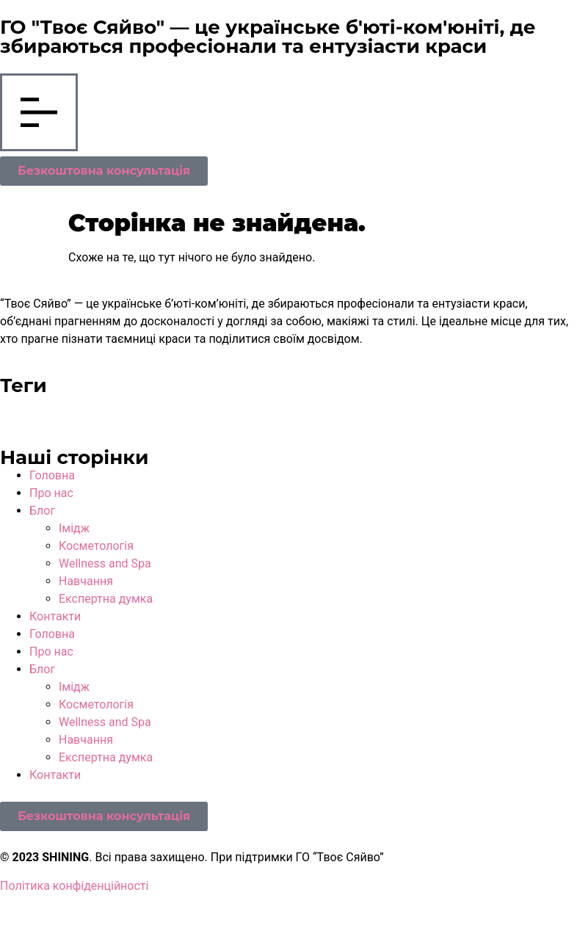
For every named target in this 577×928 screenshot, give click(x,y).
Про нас (51, 493)
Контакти (55, 616)
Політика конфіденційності (74, 886)
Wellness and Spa (105, 563)
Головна (52, 475)
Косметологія (96, 546)
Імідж (74, 528)
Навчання (86, 581)
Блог (42, 511)
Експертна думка (106, 599)
